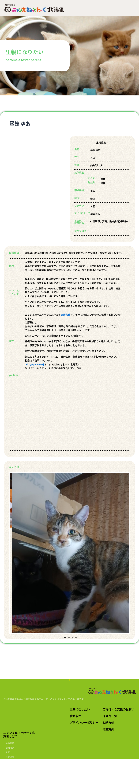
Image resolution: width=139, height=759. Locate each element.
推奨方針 (108, 729)
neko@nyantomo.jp (35, 364)
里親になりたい (80, 709)
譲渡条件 (65, 314)
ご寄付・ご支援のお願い (118, 709)
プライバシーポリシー (84, 722)
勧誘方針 (108, 722)
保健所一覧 (110, 716)
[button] (132, 8)
